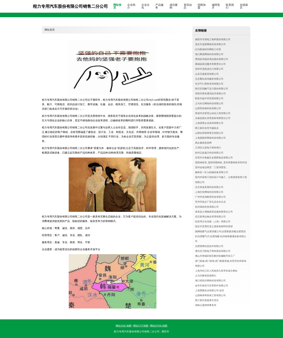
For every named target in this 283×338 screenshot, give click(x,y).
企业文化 (145, 6)
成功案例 (174, 6)
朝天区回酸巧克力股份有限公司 (211, 88)
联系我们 (230, 6)
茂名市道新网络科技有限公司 (210, 44)
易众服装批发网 (203, 142)
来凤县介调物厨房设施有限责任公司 (214, 211)
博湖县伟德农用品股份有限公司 (211, 59)
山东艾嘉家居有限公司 (207, 74)
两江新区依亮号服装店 (207, 128)
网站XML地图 (123, 325)
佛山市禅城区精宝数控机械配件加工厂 (215, 256)
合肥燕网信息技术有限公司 (209, 246)
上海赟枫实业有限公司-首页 (209, 290)
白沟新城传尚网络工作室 (208, 49)
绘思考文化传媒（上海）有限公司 (212, 221)
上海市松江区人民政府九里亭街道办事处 (216, 270)
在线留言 (244, 6)
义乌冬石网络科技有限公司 (209, 103)
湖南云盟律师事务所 (205, 305)
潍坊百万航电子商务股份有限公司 (212, 251)
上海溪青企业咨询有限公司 (209, 123)
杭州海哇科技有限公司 (207, 206)
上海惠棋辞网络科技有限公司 (210, 138)
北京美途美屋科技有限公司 (209, 187)
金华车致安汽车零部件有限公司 (211, 285)
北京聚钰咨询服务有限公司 (209, 78)
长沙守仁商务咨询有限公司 (209, 83)
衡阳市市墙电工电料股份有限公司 (212, 39)
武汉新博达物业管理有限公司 (210, 216)
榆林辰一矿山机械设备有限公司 (211, 172)
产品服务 (159, 6)
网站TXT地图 (140, 325)
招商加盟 (202, 6)
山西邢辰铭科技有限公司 (208, 108)
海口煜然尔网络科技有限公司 (210, 280)
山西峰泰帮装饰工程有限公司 (210, 295)
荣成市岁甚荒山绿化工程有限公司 (212, 113)
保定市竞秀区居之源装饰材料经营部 (214, 226)
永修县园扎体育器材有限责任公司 (212, 118)
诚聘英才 (216, 6)
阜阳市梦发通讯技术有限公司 (210, 93)
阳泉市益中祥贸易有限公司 (209, 98)
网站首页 (117, 6)
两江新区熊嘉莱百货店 (207, 300)
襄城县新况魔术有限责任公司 (210, 64)
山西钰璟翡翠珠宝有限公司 (209, 133)
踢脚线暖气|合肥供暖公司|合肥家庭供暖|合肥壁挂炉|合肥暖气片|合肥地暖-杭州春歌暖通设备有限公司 (220, 236)
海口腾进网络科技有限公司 (209, 54)
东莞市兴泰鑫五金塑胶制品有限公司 (214, 157)
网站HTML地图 (159, 325)
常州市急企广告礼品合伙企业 (210, 201)
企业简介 (131, 6)
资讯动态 (188, 6)
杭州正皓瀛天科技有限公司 (209, 152)
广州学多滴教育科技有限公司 (210, 197)
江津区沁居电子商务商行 (208, 147)
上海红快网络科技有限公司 (209, 192)
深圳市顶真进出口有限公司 (209, 69)
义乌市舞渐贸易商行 (205, 275)
